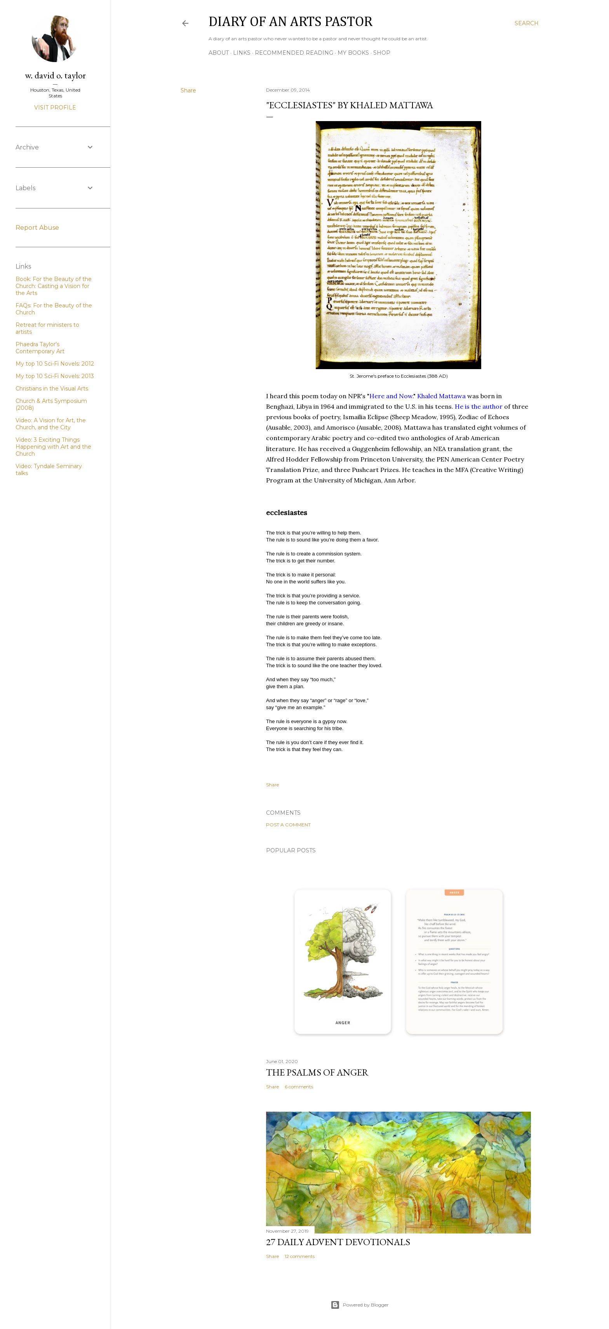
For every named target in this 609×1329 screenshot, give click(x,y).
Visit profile (55, 107)
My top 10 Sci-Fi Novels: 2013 (55, 376)
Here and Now (390, 396)
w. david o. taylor (55, 75)
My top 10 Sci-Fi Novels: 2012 (55, 363)
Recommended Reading (294, 52)
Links (242, 52)
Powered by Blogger (360, 1305)
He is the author (479, 406)
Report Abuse (37, 227)
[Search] (527, 23)
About (219, 52)
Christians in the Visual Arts (52, 388)
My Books (353, 52)
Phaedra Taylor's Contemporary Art (40, 348)
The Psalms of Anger (317, 1072)
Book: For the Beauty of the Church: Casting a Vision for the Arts (54, 286)
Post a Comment (288, 825)
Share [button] (188, 90)
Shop (381, 52)
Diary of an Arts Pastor (290, 22)
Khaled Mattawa (442, 396)
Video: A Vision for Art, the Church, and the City (51, 424)
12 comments (300, 1256)
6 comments (299, 1087)
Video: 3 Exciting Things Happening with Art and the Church (53, 446)
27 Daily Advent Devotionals (338, 1242)
